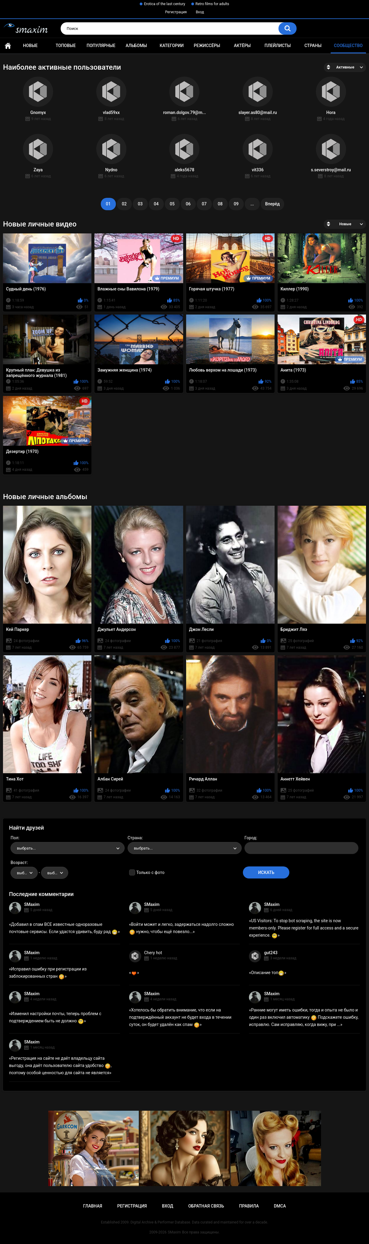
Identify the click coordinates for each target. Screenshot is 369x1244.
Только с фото (150, 872)
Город (250, 837)
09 (236, 203)
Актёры (242, 45)
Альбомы (136, 45)
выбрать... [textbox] (26, 848)
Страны (313, 45)
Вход (200, 12)
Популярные (101, 45)
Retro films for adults (212, 4)
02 (124, 203)
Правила (249, 1206)
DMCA (280, 1206)
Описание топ (267, 972)
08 (220, 203)
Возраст (19, 862)
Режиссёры (207, 45)
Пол (14, 837)
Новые (30, 45)
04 (156, 203)
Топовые (65, 45)
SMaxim (32, 904)
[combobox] (68, 848)
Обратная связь (206, 1206)
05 (172, 203)
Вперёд (272, 203)
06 (188, 203)
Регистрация (176, 12)
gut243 (270, 952)
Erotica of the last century (164, 4)
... (252, 203)
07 (204, 203)
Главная (8, 45)
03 (140, 203)
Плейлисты (278, 45)
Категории (172, 45)
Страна (135, 837)
